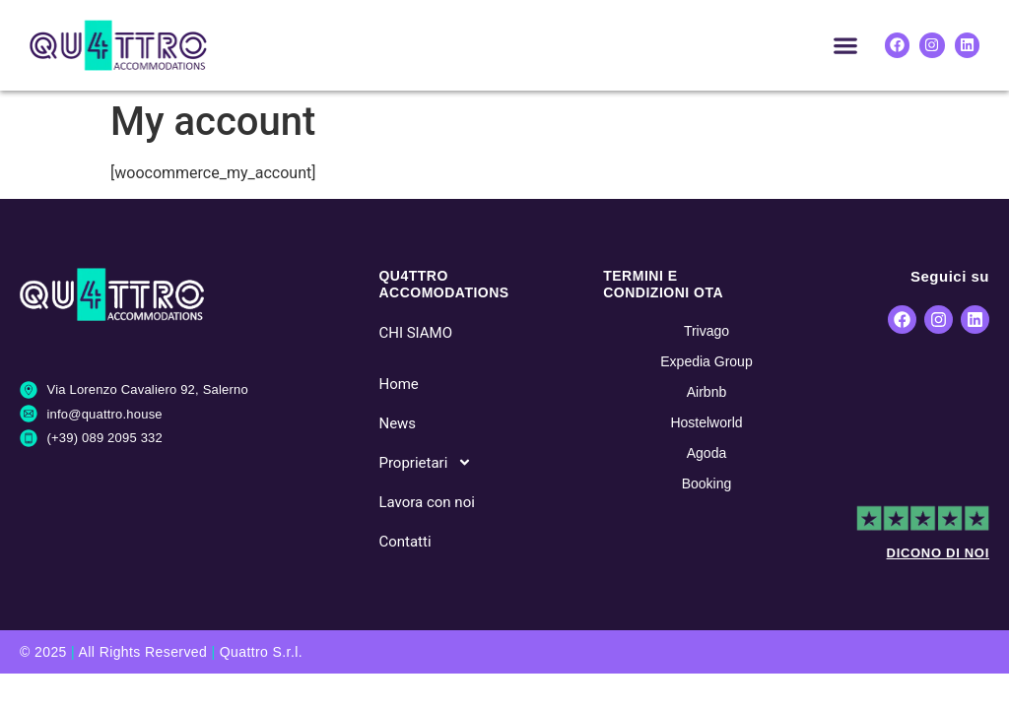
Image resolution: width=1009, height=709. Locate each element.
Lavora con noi (426, 502)
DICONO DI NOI (938, 553)
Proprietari (425, 462)
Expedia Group (706, 361)
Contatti (404, 541)
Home (398, 384)
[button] (846, 45)
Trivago (706, 331)
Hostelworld (706, 422)
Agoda (706, 453)
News (397, 423)
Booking (707, 483)
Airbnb (706, 392)
